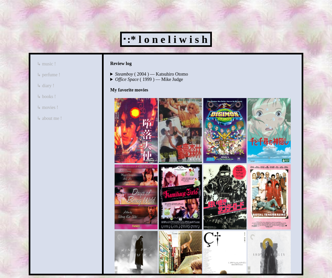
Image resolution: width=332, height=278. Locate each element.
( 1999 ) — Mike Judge (149, 79)
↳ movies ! (47, 107)
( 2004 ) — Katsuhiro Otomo (151, 74)
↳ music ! (46, 63)
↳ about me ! (49, 118)
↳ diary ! (45, 85)
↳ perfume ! (48, 74)
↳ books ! (46, 96)
